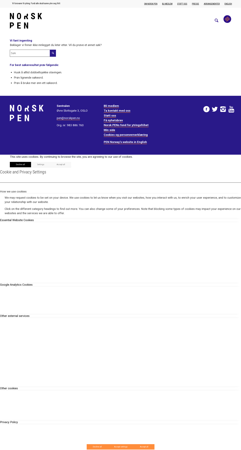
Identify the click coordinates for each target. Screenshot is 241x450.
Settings (40, 164)
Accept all (61, 164)
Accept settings (121, 447)
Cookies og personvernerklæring (126, 135)
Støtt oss (182, 4)
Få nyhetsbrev (113, 120)
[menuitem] (218, 21)
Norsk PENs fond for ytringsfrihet (126, 125)
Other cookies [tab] (9, 388)
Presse (195, 4)
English (228, 4)
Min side (109, 130)
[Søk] (218, 21)
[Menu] (227, 19)
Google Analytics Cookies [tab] (16, 284)
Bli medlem (167, 4)
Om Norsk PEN (150, 4)
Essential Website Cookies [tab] (17, 220)
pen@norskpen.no (68, 118)
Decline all (20, 164)
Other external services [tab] (15, 316)
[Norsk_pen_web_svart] (26, 21)
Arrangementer (212, 4)
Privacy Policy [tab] (9, 422)
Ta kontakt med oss (117, 110)
